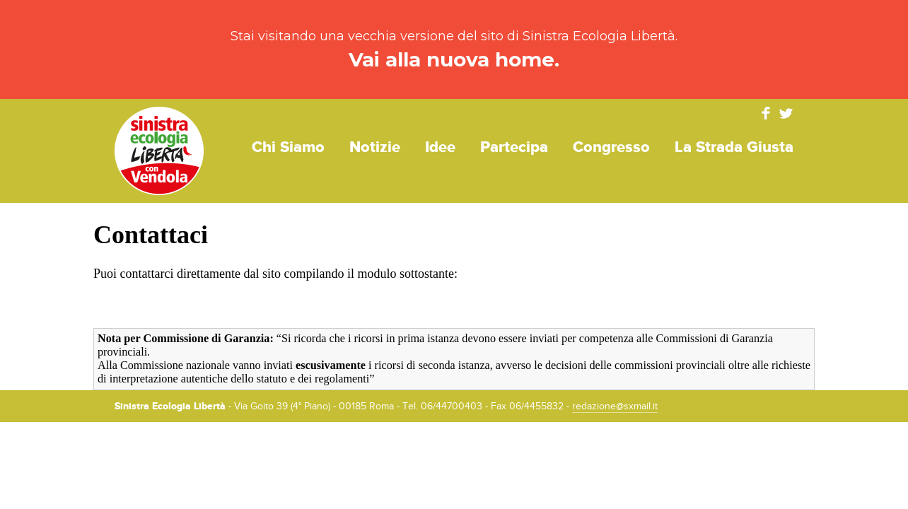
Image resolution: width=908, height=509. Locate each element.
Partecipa (514, 147)
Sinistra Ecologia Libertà (159, 151)
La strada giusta (734, 147)
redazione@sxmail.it (615, 406)
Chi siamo (288, 147)
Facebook (766, 113)
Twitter (786, 113)
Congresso (611, 147)
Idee (440, 147)
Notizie (374, 147)
